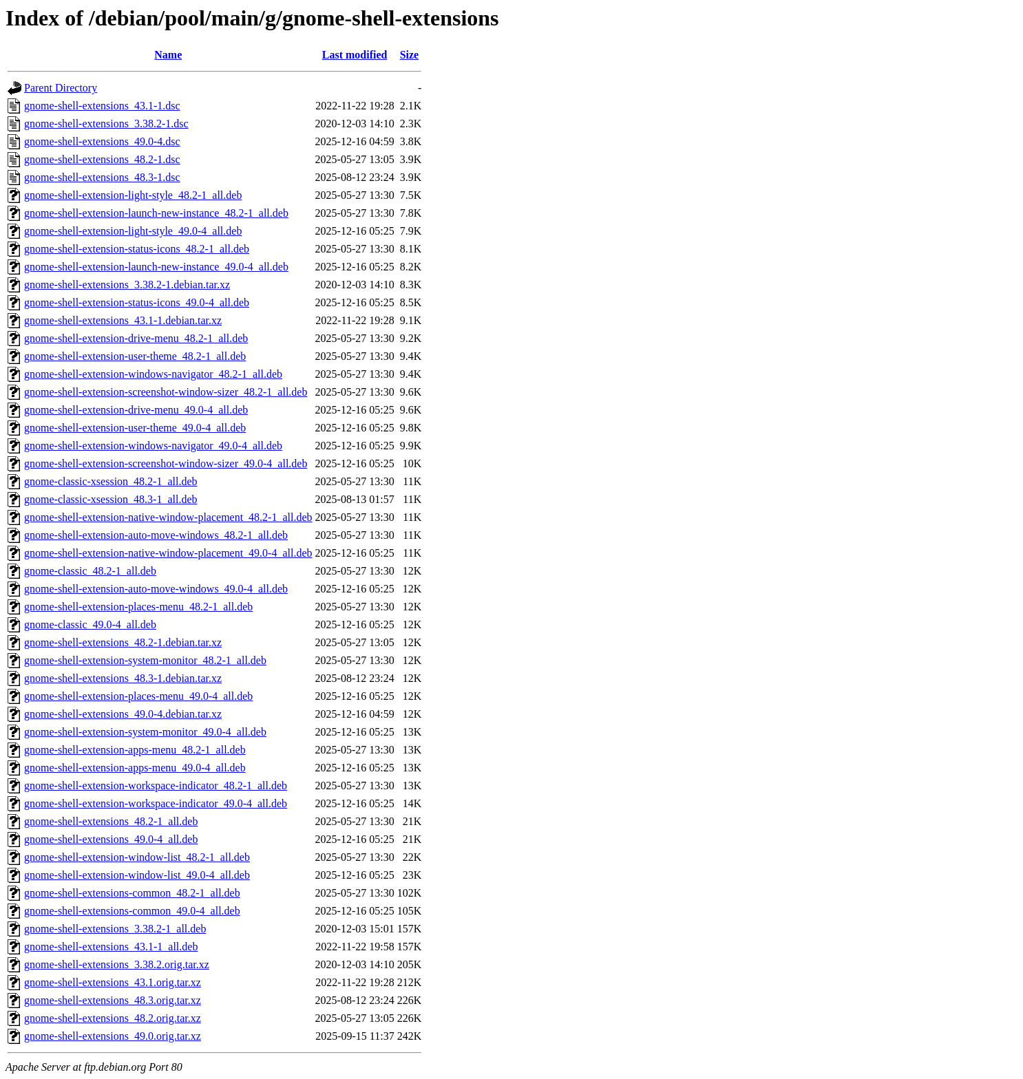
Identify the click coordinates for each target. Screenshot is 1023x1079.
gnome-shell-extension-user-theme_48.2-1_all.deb (135, 356)
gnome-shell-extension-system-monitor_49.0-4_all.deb (145, 732)
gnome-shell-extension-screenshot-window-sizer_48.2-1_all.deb (165, 392)
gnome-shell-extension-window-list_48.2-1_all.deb (137, 857)
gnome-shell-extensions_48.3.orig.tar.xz (112, 1000)
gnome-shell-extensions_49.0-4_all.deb (111, 839)
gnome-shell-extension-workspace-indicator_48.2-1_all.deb (155, 785)
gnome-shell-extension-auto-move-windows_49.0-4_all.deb (156, 589)
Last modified (355, 55)
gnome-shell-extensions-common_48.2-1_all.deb (132, 893)
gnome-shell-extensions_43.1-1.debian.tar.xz (123, 320)
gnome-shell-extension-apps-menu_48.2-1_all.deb (135, 750)
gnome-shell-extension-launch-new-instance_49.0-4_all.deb (156, 267)
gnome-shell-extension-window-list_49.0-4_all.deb (137, 875)
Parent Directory (60, 88)
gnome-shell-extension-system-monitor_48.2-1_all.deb (145, 660)
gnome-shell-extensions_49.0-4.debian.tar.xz (123, 714)
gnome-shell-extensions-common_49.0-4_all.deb (132, 911)
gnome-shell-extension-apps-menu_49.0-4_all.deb (135, 767)
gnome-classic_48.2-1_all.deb (90, 571)
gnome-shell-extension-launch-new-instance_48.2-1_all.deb (156, 213)
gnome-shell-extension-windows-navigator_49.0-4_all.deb (153, 445)
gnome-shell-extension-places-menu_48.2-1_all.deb (138, 606)
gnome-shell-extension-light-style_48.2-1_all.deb (133, 195)
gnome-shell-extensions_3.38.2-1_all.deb (115, 928)
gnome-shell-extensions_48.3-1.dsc (102, 177)
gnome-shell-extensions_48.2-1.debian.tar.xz (123, 642)
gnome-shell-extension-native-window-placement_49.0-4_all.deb (168, 553)
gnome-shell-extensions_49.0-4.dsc (102, 141)
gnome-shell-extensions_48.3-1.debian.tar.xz (123, 678)
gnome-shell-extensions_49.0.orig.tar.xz (112, 1036)
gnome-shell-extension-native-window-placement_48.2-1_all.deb (168, 517)
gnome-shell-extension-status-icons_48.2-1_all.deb (136, 249)
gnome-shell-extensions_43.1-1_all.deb (111, 946)
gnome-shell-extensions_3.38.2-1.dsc (106, 123)
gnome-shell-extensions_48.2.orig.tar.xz (112, 1018)
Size (409, 55)
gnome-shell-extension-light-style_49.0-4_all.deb (133, 231)
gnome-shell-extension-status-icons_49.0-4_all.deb (136, 302)
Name (168, 55)
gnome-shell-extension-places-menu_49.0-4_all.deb (138, 696)
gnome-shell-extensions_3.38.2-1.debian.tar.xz (127, 284)
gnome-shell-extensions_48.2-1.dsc (102, 159)
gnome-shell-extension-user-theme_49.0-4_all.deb (135, 428)
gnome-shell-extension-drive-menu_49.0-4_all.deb (136, 410)
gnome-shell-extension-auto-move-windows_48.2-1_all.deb (156, 535)
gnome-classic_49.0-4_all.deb (90, 624)
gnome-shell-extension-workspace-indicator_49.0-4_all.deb (155, 803)
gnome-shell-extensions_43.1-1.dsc (102, 105)
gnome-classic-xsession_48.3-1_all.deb (111, 499)
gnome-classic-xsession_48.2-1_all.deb (111, 481)
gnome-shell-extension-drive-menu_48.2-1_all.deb (136, 338)
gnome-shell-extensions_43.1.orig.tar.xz (112, 982)
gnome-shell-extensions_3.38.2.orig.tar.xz (116, 964)
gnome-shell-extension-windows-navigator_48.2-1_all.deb (153, 374)
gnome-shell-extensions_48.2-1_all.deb (111, 821)
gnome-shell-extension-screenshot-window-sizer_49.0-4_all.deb (165, 463)
